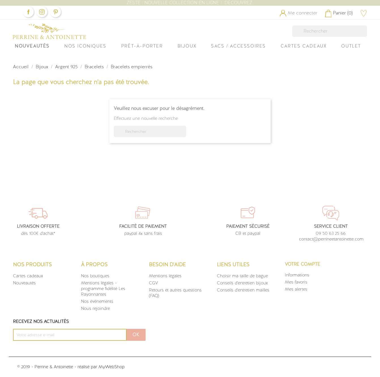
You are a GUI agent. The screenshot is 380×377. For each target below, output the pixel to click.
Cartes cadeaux (28, 276)
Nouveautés (32, 46)
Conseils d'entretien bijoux (242, 283)
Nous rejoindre (95, 308)
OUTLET (351, 46)
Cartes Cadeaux (303, 46)
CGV (153, 283)
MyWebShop (112, 367)
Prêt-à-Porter (142, 46)
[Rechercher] (329, 31)
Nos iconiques (85, 46)
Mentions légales (165, 276)
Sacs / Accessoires (238, 46)
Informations (297, 275)
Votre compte (302, 264)
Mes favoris (296, 282)
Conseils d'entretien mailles (243, 290)
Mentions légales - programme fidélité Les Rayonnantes (103, 288)
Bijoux (187, 46)
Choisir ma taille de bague (242, 276)
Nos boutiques (95, 276)
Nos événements (97, 301)
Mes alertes (296, 289)
